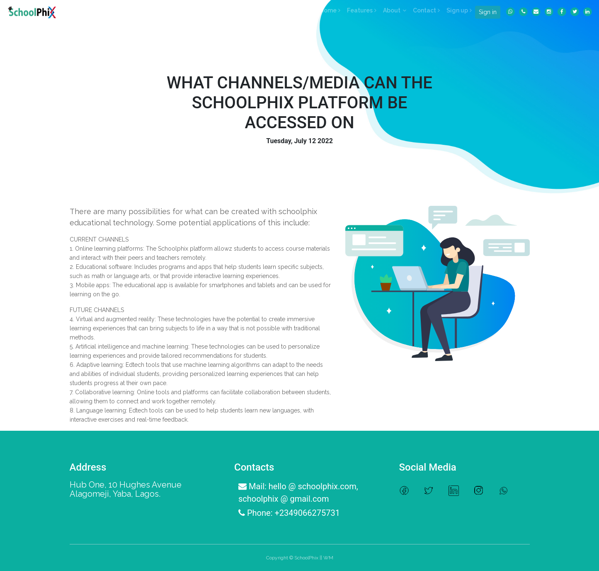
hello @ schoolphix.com (312, 486)
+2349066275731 (307, 513)
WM (328, 558)
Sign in (488, 12)
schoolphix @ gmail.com (283, 499)
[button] (394, 10)
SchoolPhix (306, 558)
